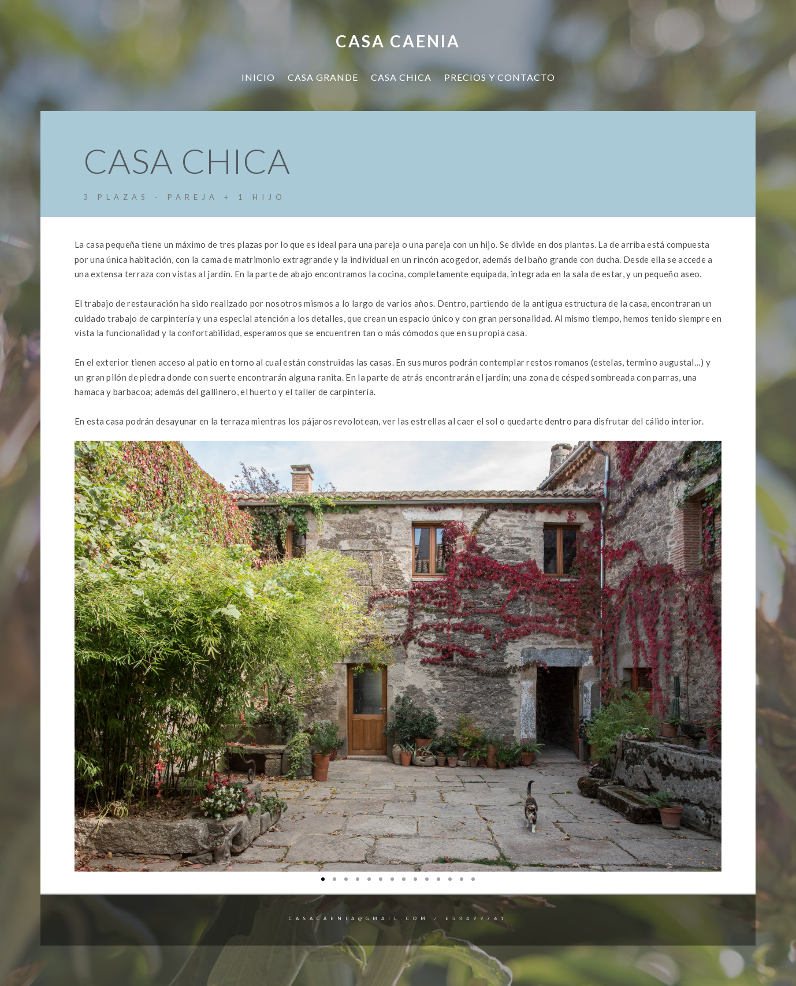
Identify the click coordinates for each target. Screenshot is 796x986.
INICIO (258, 77)
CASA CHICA (401, 77)
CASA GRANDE (323, 77)
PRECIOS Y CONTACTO (499, 77)
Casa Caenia (398, 41)
